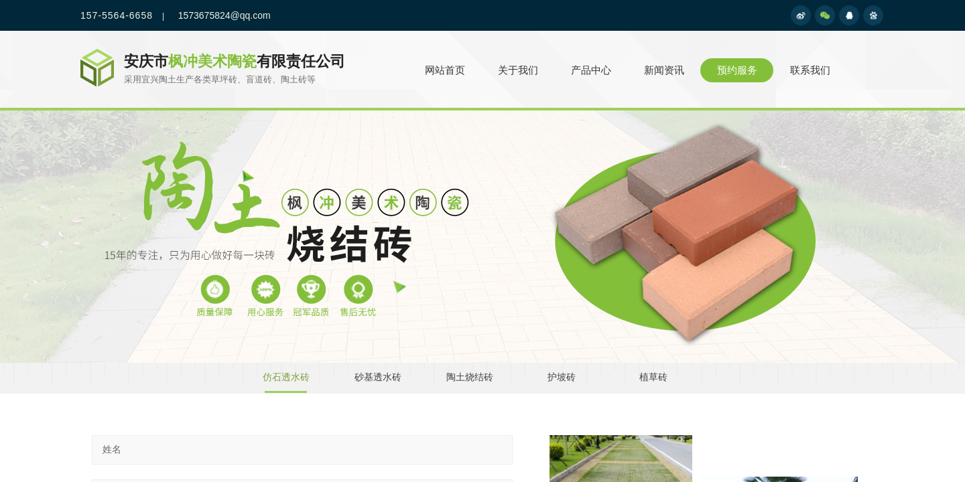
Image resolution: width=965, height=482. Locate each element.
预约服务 (737, 70)
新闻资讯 (664, 70)
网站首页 (445, 70)
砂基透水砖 (378, 377)
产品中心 (591, 70)
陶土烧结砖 (469, 377)
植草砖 (653, 377)
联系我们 (810, 70)
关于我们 (518, 70)
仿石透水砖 (286, 377)
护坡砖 (562, 377)
